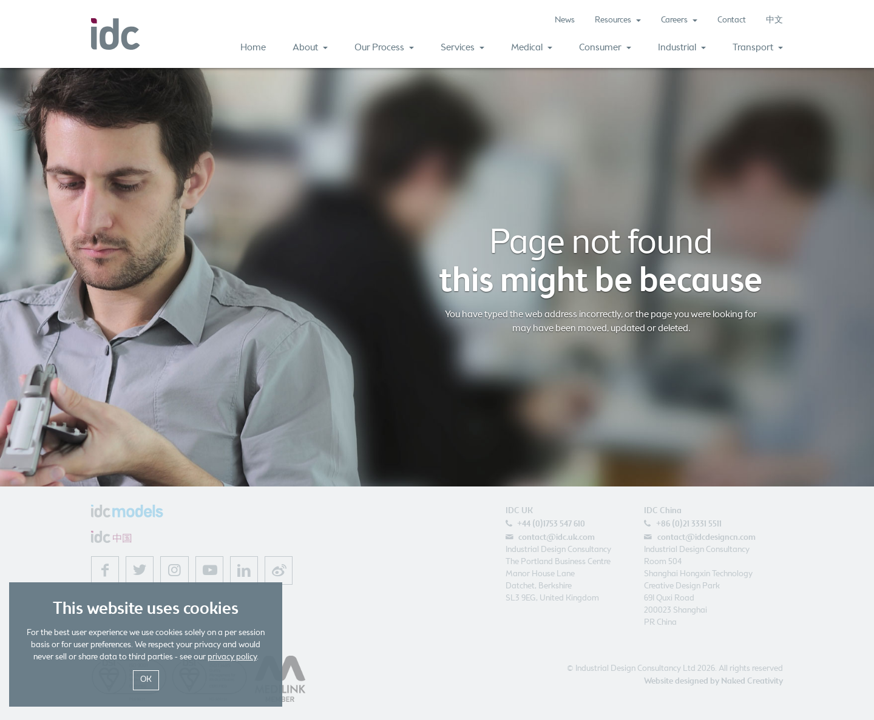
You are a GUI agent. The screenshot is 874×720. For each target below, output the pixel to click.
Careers (679, 20)
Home (253, 47)
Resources (618, 20)
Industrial (682, 47)
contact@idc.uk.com (556, 537)
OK (146, 679)
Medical (531, 47)
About (310, 47)
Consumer (605, 47)
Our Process (384, 47)
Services (462, 47)
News (565, 20)
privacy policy (232, 657)
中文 (774, 20)
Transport (758, 47)
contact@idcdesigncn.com (706, 537)
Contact (731, 20)
